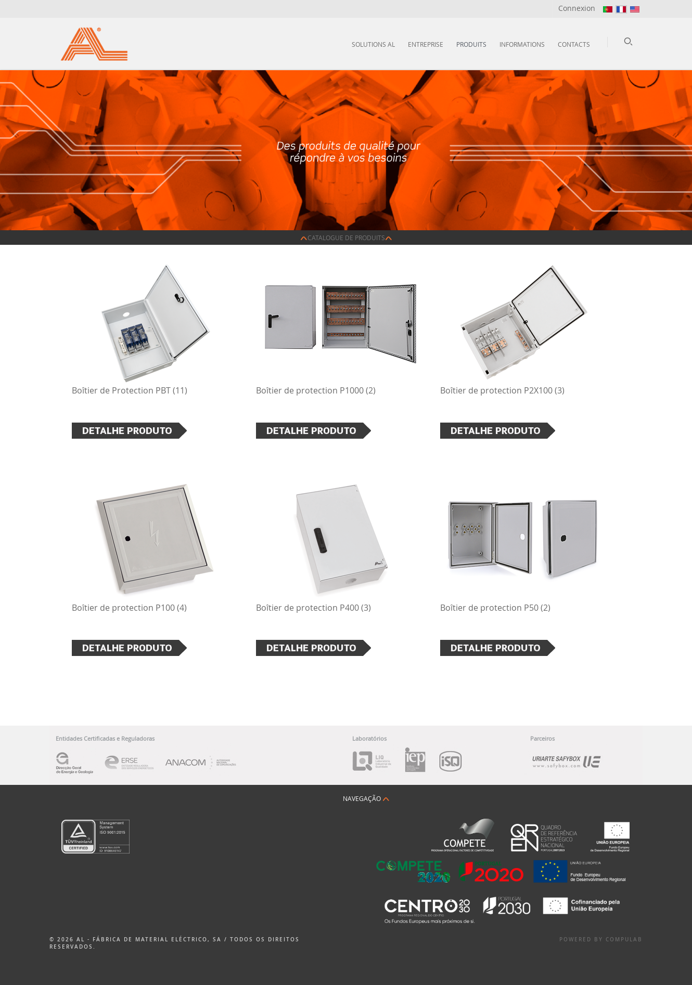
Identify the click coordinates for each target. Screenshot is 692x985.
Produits (471, 44)
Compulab (624, 939)
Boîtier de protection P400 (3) (313, 607)
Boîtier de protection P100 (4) (129, 607)
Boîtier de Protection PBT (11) (129, 390)
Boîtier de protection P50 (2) (495, 607)
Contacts (574, 44)
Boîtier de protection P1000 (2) (316, 390)
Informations (522, 44)
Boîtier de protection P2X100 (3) (502, 390)
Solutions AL (373, 44)
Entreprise (425, 44)
